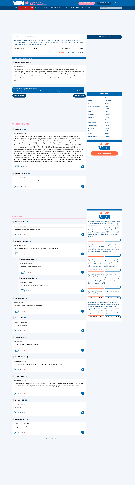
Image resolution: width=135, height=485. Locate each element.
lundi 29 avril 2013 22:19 (20, 226)
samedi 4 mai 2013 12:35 (20, 380)
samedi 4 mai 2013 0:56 (20, 361)
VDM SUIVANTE (79, 96)
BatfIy (17, 129)
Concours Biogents (26, 8)
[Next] (43, 439)
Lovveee (18, 400)
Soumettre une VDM (87, 3)
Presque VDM (86, 8)
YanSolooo (18, 419)
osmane (17, 337)
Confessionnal (74, 8)
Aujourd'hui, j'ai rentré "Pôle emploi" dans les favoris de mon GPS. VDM (103, 293)
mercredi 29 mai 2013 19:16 (21, 404)
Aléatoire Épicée (55, 8)
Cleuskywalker (26, 259)
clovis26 (18, 376)
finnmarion (18, 222)
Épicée (46, 8)
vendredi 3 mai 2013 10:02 (20, 341)
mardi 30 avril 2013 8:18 (26, 282)
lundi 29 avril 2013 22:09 (20, 178)
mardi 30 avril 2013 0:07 (26, 263)
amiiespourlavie (20, 62)
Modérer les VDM (104, 3)
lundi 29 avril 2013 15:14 (20, 133)
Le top (65, 8)
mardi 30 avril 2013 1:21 (19, 302)
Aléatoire (38, 8)
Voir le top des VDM (104, 153)
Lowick (17, 318)
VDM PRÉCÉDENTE (19, 96)
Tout (15, 8)
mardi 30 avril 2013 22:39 (20, 322)
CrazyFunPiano (20, 241)
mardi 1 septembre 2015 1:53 (21, 424)
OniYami (18, 298)
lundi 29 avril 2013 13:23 (20, 66)
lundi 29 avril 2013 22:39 (20, 245)
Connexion (118, 3)
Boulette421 (19, 173)
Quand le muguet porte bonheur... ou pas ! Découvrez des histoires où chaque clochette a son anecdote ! (48, 90)
